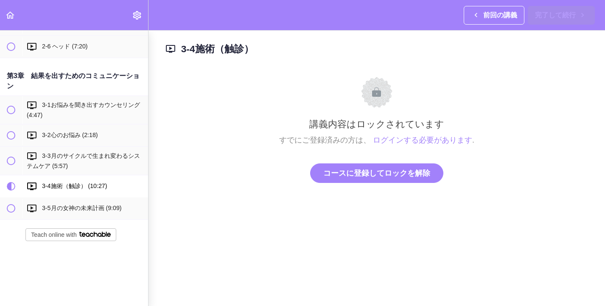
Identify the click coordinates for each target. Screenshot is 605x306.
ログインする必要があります (422, 140)
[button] (10, 15)
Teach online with (70, 234)
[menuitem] (137, 15)
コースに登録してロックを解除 (376, 173)
